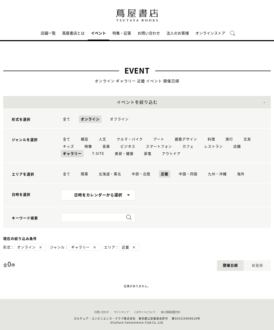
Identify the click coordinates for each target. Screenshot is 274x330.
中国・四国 (188, 174)
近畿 (164, 174)
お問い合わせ (149, 33)
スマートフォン (159, 146)
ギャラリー (72, 153)
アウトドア (171, 153)
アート (158, 139)
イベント (98, 33)
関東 (84, 174)
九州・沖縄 (217, 174)
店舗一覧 (48, 33)
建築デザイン (186, 139)
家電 (147, 153)
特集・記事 (121, 33)
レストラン (213, 146)
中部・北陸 (141, 174)
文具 (247, 139)
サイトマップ (121, 312)
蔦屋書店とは (73, 33)
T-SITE (98, 153)
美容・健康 (124, 153)
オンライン (90, 119)
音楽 (106, 146)
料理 (211, 139)
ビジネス (127, 146)
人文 (102, 139)
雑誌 (84, 139)
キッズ (68, 146)
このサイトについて (144, 312)
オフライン (119, 119)
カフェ (188, 146)
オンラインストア (210, 33)
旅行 (229, 139)
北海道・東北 (110, 174)
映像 (88, 146)
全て (66, 119)
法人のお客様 (177, 33)
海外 (241, 174)
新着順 (257, 265)
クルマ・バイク (130, 139)
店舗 (237, 146)
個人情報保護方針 (170, 312)
